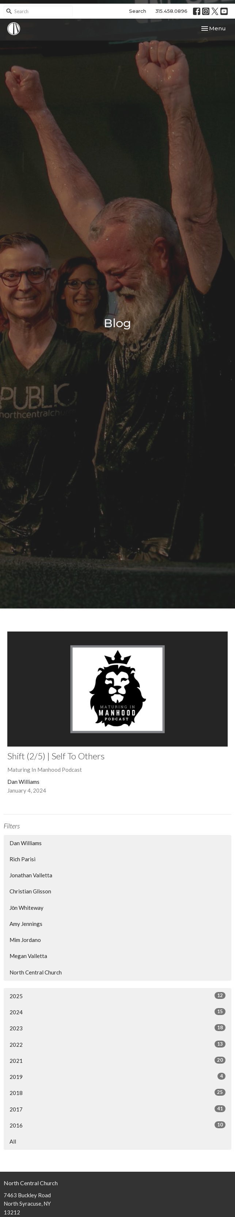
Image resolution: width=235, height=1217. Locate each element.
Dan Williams (26, 843)
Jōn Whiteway (26, 907)
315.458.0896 (171, 11)
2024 (117, 1011)
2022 (117, 1044)
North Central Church (36, 972)
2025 (117, 995)
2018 (117, 1092)
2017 (117, 1109)
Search (137, 11)
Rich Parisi (22, 859)
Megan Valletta (28, 956)
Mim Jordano (25, 939)
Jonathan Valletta (31, 875)
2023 (117, 1027)
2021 (117, 1060)
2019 (117, 1076)
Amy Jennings (26, 923)
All (13, 1141)
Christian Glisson (30, 891)
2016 (117, 1125)
